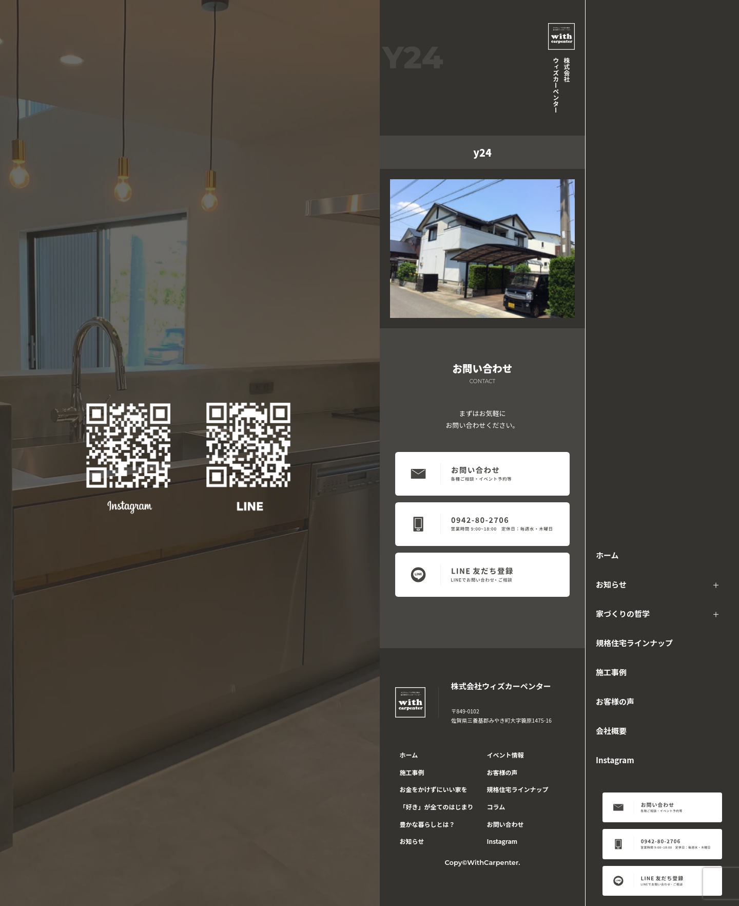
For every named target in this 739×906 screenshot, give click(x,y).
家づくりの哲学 (623, 613)
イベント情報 (505, 754)
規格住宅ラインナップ (634, 642)
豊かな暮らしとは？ (427, 824)
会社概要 (611, 730)
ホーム (607, 555)
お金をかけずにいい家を (434, 789)
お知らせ (611, 584)
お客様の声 (615, 701)
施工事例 (611, 672)
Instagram (615, 759)
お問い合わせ (505, 824)
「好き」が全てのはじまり (437, 806)
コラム (496, 806)
